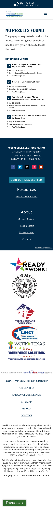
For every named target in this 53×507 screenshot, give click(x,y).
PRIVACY (27, 408)
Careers (26, 239)
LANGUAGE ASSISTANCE (26, 394)
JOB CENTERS (26, 388)
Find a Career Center (26, 196)
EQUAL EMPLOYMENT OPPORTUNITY (26, 381)
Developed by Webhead (43, 248)
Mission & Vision (26, 219)
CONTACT (26, 415)
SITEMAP (26, 401)
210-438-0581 (27, 3)
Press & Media (26, 225)
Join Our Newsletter (26, 179)
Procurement (26, 232)
